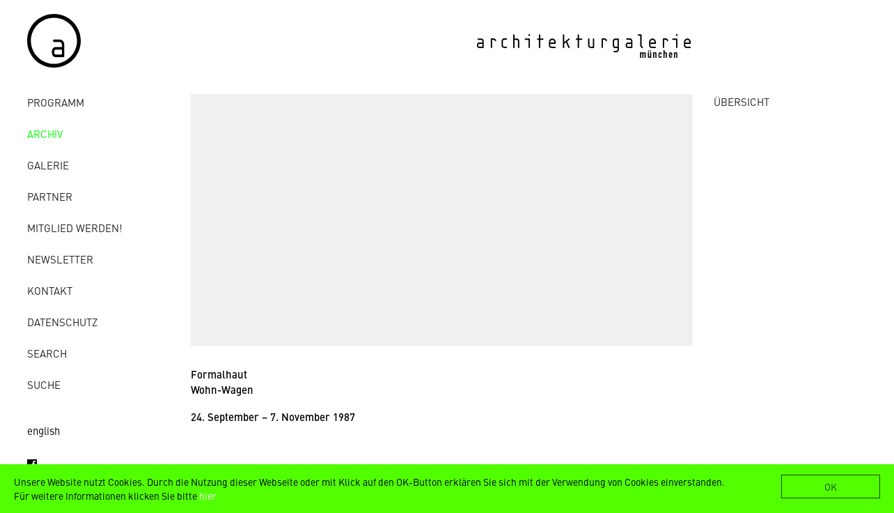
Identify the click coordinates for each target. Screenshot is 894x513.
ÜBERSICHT (741, 101)
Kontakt (49, 290)
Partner (49, 196)
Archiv (45, 133)
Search (47, 353)
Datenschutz (62, 321)
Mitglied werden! (75, 227)
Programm (55, 102)
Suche (44, 384)
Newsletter (60, 259)
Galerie (48, 165)
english (43, 430)
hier (208, 496)
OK (830, 486)
